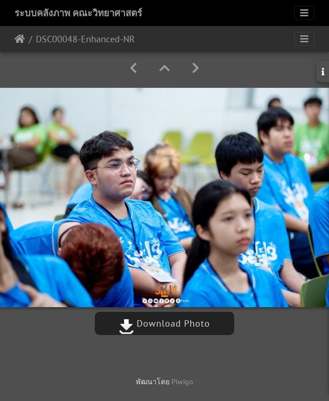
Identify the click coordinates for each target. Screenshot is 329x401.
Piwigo (182, 381)
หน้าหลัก (19, 39)
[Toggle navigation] (304, 13)
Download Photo (164, 323)
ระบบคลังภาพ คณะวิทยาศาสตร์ (78, 13)
